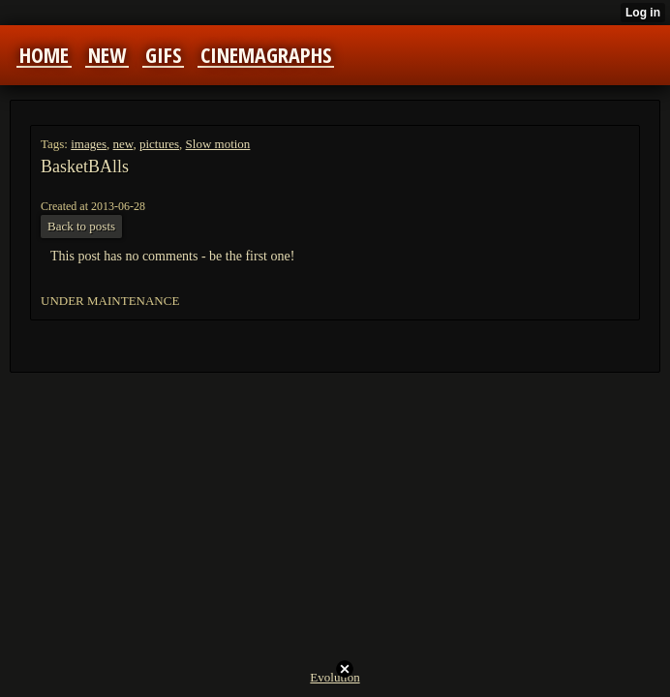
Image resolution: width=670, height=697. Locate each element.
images (89, 143)
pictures (159, 143)
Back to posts (81, 226)
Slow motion (218, 143)
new (123, 143)
